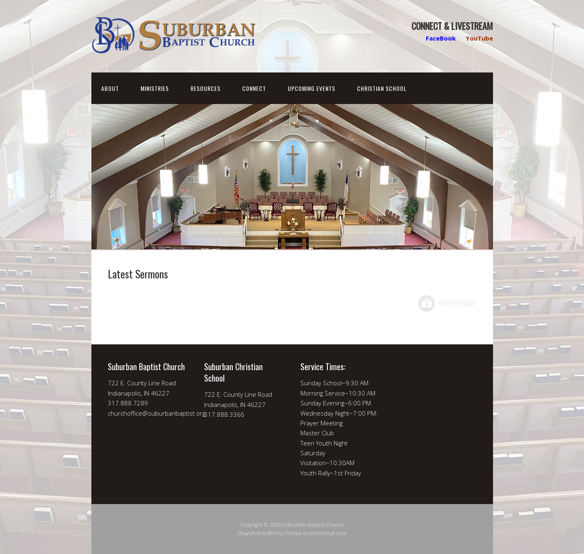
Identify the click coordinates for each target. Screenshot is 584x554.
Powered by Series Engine (446, 303)
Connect (254, 88)
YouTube (479, 38)
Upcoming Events (311, 88)
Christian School (382, 88)
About (110, 88)
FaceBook (441, 38)
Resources (205, 88)
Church (246, 533)
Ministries (155, 88)
